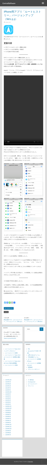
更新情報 (6, 312)
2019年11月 (8, 426)
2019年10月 (8, 428)
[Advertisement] (12, 448)
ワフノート (31, 386)
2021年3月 (8, 402)
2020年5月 (8, 418)
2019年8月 (8, 433)
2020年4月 (8, 420)
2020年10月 (8, 408)
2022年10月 (8, 392)
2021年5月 (8, 400)
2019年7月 (8, 435)
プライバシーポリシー (34, 369)
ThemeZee (30, 461)
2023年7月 (8, 390)
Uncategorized (31, 382)
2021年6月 (8, 398)
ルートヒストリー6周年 (11, 353)
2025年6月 (8, 384)
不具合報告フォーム (33, 357)
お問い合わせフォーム (34, 355)
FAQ (29, 349)
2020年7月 (8, 414)
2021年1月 (8, 404)
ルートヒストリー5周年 (11, 365)
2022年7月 (8, 394)
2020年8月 (8, 412)
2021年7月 (8, 396)
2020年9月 (8, 410)
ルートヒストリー (9, 308)
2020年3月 (8, 422)
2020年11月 (8, 406)
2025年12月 (8, 380)
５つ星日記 (31, 380)
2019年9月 (8, 431)
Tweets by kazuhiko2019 (10, 338)
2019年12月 (8, 424)
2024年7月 (8, 388)
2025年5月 (8, 386)
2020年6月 (8, 416)
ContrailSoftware (9, 3)
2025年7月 (8, 382)
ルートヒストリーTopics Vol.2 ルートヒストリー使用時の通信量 (12, 357)
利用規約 (30, 367)
